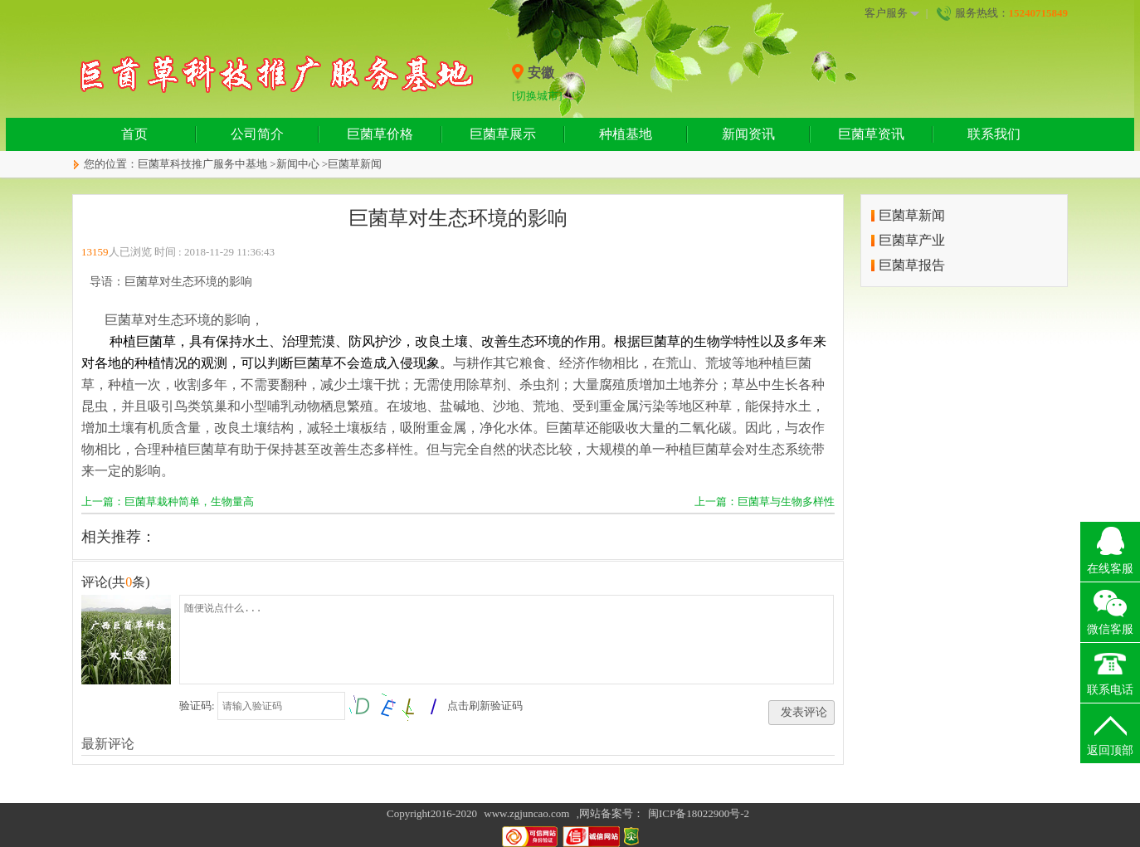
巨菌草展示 (503, 134)
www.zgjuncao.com (526, 813)
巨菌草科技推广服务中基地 (202, 164)
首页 (134, 134)
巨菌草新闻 (355, 164)
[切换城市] (537, 96)
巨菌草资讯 (871, 134)
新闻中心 (297, 164)
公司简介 (257, 134)
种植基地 (625, 134)
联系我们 (994, 134)
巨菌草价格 (380, 134)
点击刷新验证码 (485, 705)
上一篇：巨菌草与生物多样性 (764, 501)
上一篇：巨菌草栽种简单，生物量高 (167, 501)
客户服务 (892, 13)
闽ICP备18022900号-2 (698, 813)
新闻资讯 (748, 134)
